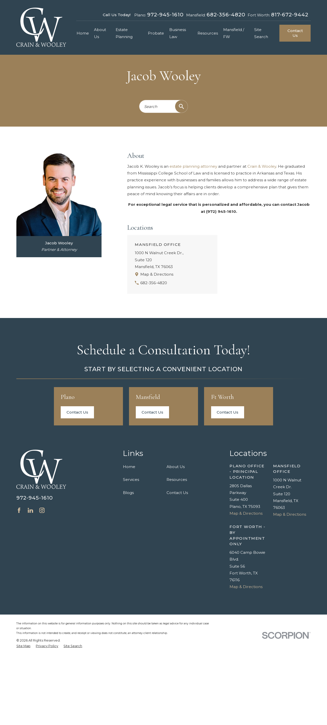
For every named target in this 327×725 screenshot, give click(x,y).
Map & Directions (156, 274)
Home (129, 466)
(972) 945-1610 (221, 211)
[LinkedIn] (30, 510)
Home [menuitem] (83, 33)
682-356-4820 (226, 14)
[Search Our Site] (181, 106)
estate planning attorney (193, 166)
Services (131, 479)
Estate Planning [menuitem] (124, 33)
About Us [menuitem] (100, 33)
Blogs (128, 492)
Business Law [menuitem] (177, 33)
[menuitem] (23, 646)
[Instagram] (42, 510)
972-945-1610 (165, 14)
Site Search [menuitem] (261, 33)
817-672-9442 (289, 14)
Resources (177, 479)
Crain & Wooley (261, 166)
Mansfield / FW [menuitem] (233, 33)
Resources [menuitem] (208, 33)
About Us (176, 466)
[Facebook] (19, 510)
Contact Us (295, 33)
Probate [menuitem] (156, 33)
